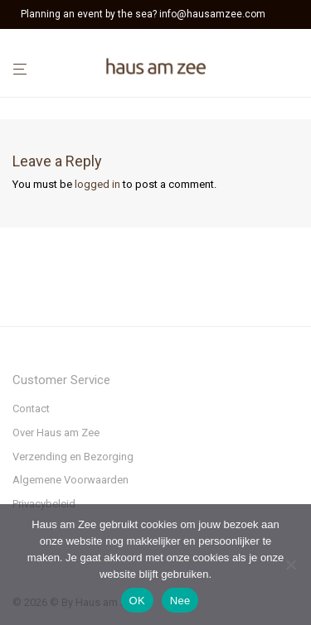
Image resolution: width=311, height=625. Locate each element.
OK (137, 600)
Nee (180, 600)
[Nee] (290, 564)
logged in (97, 184)
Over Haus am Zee (56, 432)
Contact (31, 408)
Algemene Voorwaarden (70, 480)
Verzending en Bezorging (73, 456)
